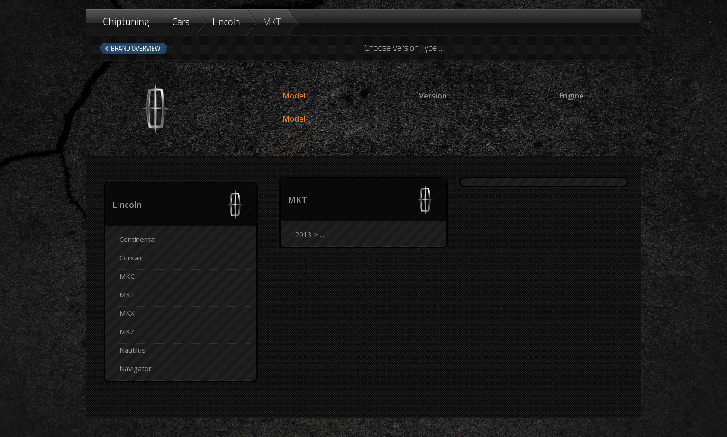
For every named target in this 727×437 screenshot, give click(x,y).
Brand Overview (135, 48)
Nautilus (132, 350)
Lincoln (226, 21)
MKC (127, 276)
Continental (137, 239)
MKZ (127, 331)
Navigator (135, 368)
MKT (272, 21)
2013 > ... (309, 234)
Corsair (131, 257)
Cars (181, 21)
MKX (127, 313)
